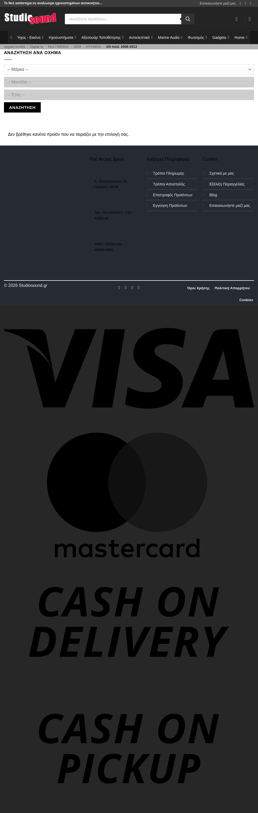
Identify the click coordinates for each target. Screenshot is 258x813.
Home (240, 37)
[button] (251, 19)
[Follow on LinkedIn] (139, 287)
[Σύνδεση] (238, 19)
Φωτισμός (197, 37)
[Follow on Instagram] (246, 3)
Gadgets (220, 37)
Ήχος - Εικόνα (30, 37)
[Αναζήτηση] (187, 19)
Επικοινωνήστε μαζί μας (218, 3)
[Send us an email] (251, 3)
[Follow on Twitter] (132, 287)
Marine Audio (170, 37)
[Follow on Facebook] (241, 3)
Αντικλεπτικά (140, 37)
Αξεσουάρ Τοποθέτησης (103, 37)
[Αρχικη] (11, 37)
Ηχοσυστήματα (62, 37)
